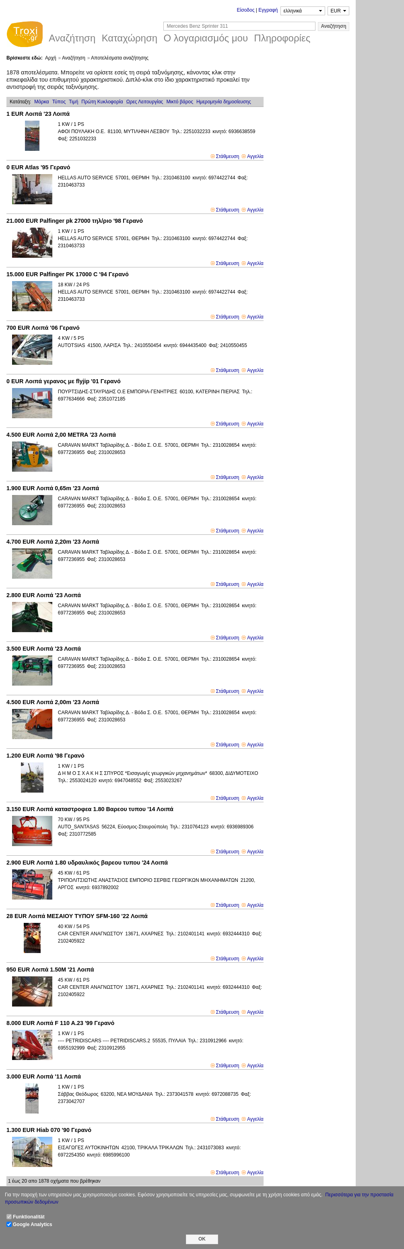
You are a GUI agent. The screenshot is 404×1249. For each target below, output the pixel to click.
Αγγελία (255, 156)
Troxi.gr (24, 35)
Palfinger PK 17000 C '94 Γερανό (67, 274)
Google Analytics (32, 1224)
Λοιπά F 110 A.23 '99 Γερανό (60, 1023)
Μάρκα (41, 102)
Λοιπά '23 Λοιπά (38, 114)
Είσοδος (246, 10)
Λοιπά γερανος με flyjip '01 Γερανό (63, 381)
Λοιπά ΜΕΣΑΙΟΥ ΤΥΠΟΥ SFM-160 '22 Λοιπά (77, 916)
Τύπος (59, 102)
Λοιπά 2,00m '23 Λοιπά (52, 702)
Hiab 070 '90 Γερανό (48, 1130)
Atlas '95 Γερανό (38, 167)
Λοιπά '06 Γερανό (43, 328)
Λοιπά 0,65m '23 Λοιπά (52, 488)
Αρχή (50, 58)
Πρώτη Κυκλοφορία (102, 102)
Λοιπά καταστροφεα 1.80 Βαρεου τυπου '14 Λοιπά (89, 809)
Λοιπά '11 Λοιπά (43, 1076)
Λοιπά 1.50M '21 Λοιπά (50, 969)
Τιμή (73, 102)
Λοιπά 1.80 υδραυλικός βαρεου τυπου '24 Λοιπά (87, 862)
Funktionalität (29, 1217)
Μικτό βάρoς (179, 102)
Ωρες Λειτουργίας (144, 102)
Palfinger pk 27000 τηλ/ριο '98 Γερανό (74, 221)
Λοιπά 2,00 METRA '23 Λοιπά (61, 434)
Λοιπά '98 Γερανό (45, 755)
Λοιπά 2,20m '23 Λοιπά (52, 541)
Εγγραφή (268, 10)
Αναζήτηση (73, 58)
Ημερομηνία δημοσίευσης (223, 102)
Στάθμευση (227, 156)
